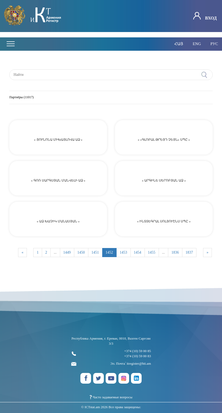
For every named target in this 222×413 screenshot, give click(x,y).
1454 (137, 252)
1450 (81, 252)
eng (197, 44)
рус (214, 44)
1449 (67, 252)
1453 (123, 252)
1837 (189, 252)
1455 (151, 252)
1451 (95, 252)
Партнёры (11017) (21, 97)
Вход (205, 16)
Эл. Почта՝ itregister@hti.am (111, 363)
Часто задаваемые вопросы (111, 397)
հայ (178, 44)
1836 (175, 252)
